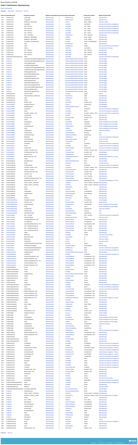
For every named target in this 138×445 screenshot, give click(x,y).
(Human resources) (103, 163)
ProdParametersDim (11, 252)
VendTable (67, 48)
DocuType (67, 93)
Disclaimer (93, 443)
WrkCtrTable (68, 50)
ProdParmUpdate (69, 269)
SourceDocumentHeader (71, 389)
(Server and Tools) (103, 139)
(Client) (101, 93)
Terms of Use (101, 443)
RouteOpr (67, 410)
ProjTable (67, 128)
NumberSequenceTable (71, 139)
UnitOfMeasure (69, 45)
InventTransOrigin (69, 148)
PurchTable (68, 234)
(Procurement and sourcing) (105, 48)
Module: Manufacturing (6, 8)
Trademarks (110, 443)
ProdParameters (10, 243)
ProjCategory (68, 121)
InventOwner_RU (69, 352)
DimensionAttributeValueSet (72, 106)
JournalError (68, 113)
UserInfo (67, 239)
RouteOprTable (69, 43)
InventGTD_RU (69, 347)
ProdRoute (68, 39)
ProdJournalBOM (10, 104)
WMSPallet (68, 380)
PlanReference (69, 35)
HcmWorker (68, 163)
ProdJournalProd (10, 143)
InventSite (67, 358)
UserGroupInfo (69, 141)
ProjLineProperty (69, 126)
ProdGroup (9, 59)
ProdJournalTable (69, 117)
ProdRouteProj (69, 395)
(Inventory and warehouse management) (109, 24)
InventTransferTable (70, 367)
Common (67, 22)
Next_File (26, 11)
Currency (67, 104)
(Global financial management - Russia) (108, 156)
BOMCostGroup (69, 19)
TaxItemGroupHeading (70, 135)
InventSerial (68, 356)
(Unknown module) (103, 22)
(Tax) (100, 132)
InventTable (68, 26)
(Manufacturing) (49, 17)
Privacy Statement (119, 443)
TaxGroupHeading (69, 132)
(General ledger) (103, 59)
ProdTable (67, 41)
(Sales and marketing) (104, 130)
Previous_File (19, 11)
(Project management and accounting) (108, 121)
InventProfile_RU (69, 354)
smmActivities (68, 130)
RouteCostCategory (70, 191)
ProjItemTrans (68, 124)
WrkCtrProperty (69, 415)
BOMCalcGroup (69, 17)
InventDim (67, 24)
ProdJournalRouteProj (70, 169)
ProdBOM (67, 37)
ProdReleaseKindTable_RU (72, 156)
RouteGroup (68, 408)
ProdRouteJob (68, 95)
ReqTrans (67, 399)
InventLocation (68, 349)
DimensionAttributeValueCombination (74, 59)
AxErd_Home (11, 11)
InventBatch (68, 343)
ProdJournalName (10, 139)
